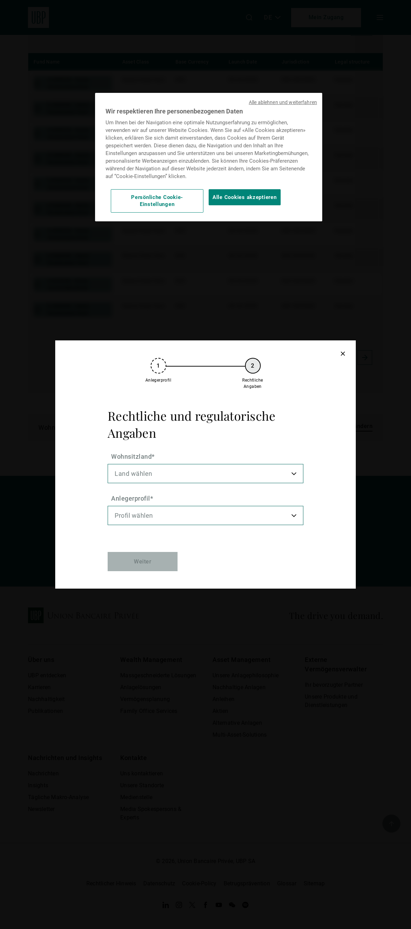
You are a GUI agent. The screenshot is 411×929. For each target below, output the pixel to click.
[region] (208, 157)
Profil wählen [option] (134, 515)
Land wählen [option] (133, 473)
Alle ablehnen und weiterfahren (283, 102)
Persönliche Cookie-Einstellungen (157, 200)
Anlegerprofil (130, 498)
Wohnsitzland (131, 456)
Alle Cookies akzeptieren (244, 197)
